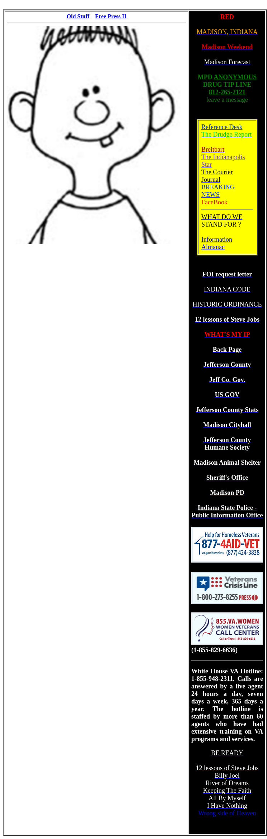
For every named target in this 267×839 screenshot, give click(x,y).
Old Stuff (78, 16)
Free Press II (110, 16)
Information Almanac (216, 243)
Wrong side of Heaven (227, 813)
